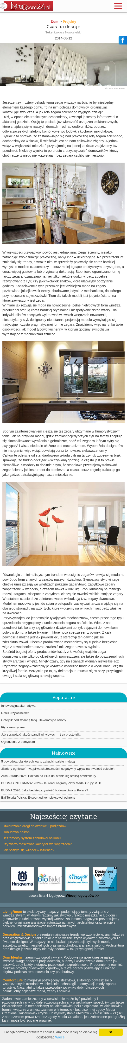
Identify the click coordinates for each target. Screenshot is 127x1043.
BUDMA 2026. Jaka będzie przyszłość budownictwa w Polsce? (44, 790)
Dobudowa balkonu (17, 832)
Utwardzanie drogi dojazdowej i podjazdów (34, 826)
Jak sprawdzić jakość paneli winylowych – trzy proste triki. (41, 734)
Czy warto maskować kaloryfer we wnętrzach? (37, 844)
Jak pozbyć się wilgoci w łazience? (28, 850)
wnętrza (120, 88)
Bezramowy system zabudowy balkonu (32, 838)
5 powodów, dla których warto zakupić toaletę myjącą (38, 761)
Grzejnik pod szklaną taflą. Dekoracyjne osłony (33, 720)
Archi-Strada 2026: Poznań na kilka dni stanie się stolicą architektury (48, 776)
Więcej (60, 1037)
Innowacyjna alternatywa (18, 705)
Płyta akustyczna (13, 727)
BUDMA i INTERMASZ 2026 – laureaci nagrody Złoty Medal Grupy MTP (51, 783)
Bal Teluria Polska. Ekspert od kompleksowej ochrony (38, 797)
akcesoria (110, 88)
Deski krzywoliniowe (15, 713)
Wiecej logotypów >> (82, 895)
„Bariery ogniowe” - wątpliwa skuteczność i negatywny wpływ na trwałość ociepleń (57, 768)
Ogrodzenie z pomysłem (18, 742)
